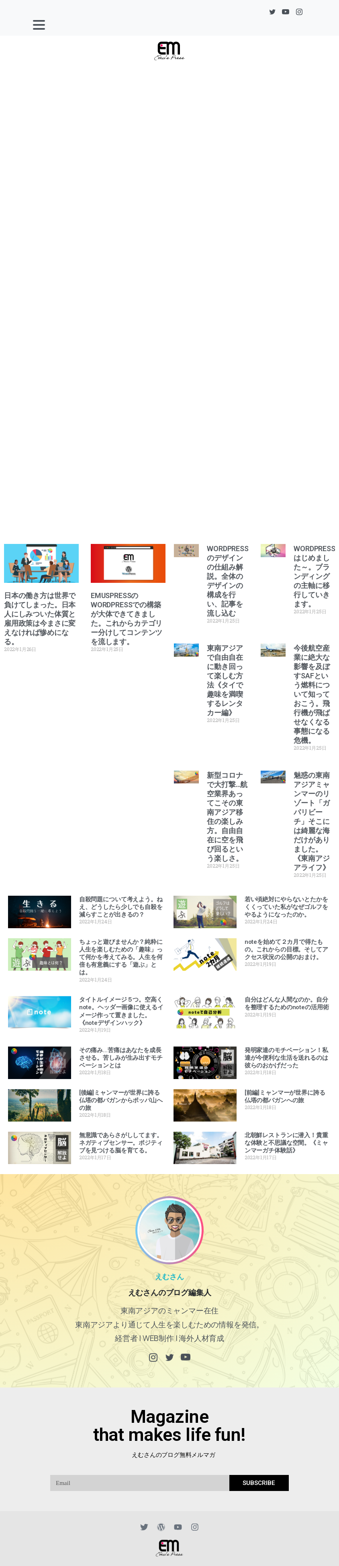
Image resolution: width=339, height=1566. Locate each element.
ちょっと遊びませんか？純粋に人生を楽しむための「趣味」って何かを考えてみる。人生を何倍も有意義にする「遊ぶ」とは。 (121, 957)
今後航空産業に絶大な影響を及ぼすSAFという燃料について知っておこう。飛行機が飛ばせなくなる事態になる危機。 (311, 694)
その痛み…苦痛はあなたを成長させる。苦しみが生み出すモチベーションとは (121, 1058)
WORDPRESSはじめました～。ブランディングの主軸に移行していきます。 (314, 576)
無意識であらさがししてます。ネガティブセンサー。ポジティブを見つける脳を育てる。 (121, 1143)
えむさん (169, 1268)
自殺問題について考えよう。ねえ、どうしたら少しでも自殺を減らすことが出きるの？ (121, 907)
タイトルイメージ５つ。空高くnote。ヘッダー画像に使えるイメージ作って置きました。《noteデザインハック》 (121, 1011)
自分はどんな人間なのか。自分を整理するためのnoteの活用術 (287, 1003)
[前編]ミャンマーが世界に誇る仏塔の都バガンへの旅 (285, 1096)
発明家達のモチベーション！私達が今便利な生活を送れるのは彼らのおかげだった (286, 1058)
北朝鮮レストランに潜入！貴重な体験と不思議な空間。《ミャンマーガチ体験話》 (286, 1143)
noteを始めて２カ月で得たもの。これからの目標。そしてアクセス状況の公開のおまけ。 (286, 949)
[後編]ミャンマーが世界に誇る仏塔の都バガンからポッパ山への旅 (121, 1100)
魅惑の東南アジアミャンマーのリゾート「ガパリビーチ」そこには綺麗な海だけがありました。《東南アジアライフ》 (311, 821)
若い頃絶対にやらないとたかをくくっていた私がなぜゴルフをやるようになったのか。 (286, 907)
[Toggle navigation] (39, 25)
